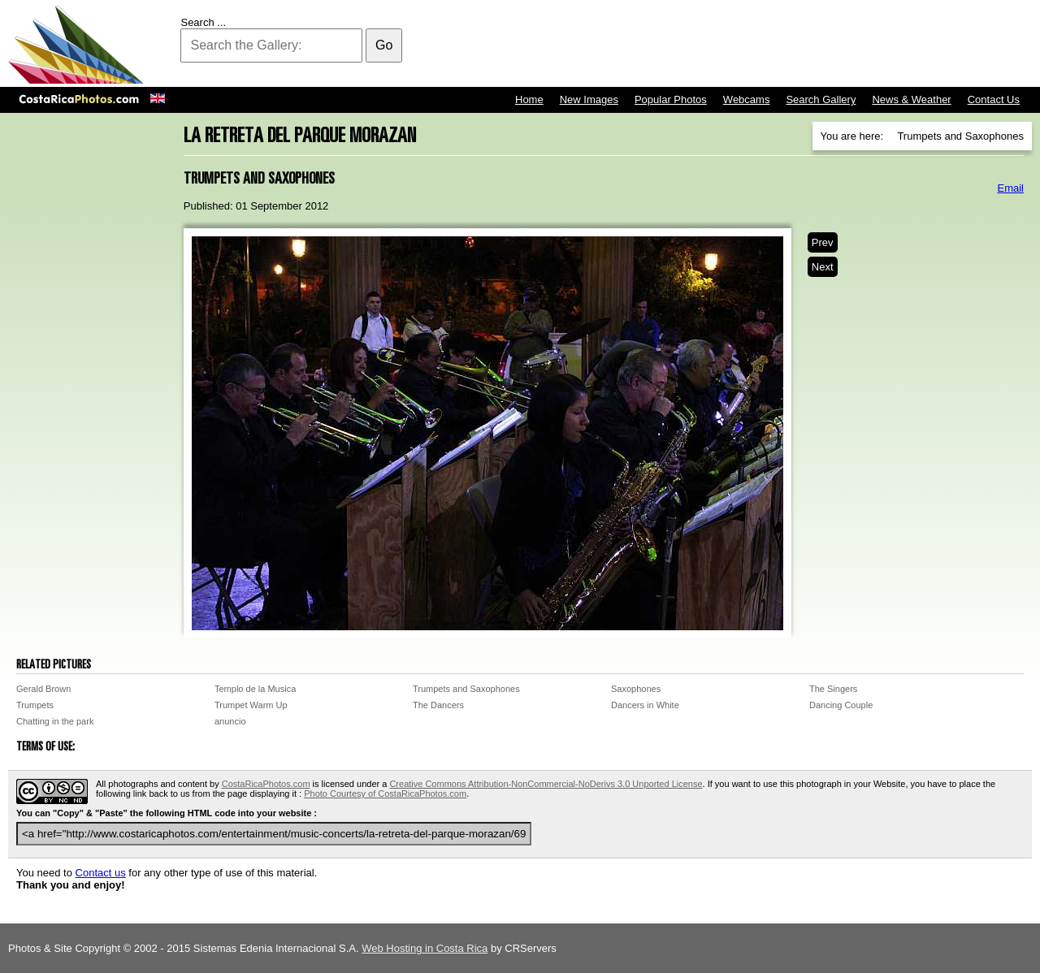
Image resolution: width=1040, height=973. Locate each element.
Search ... (203, 22)
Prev (823, 242)
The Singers (833, 689)
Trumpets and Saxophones (466, 689)
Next (823, 267)
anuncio (230, 721)
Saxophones (636, 689)
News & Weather (911, 99)
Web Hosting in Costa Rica (425, 948)
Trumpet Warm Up (251, 705)
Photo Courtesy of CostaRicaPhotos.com (385, 793)
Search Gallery (821, 99)
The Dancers (438, 705)
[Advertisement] (736, 44)
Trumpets (35, 705)
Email (1010, 188)
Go (383, 45)
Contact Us (994, 99)
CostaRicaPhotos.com (266, 784)
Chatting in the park (54, 721)
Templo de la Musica (255, 689)
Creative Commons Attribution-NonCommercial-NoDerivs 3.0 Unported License (545, 784)
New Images (589, 99)
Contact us (101, 873)
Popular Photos (671, 99)
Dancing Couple (841, 705)
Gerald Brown (43, 689)
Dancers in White (645, 705)
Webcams (746, 99)
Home (529, 99)
